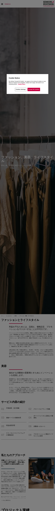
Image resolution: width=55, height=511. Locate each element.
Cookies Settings (21, 89)
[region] (27, 84)
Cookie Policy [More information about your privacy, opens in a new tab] (21, 84)
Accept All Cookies (33, 89)
